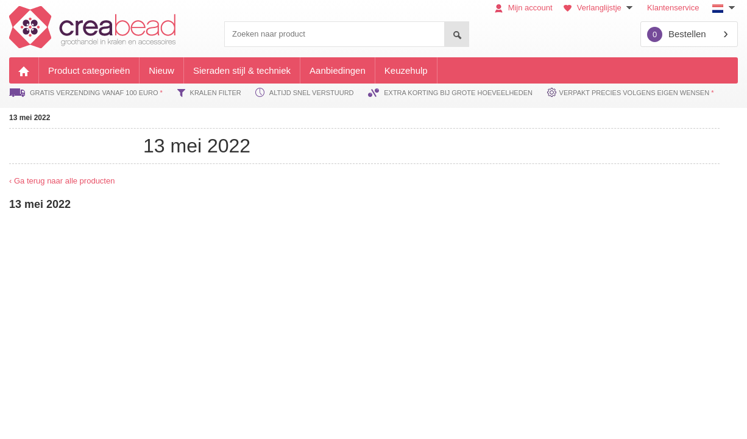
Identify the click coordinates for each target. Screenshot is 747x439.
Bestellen (676, 34)
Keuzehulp (406, 70)
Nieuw (161, 70)
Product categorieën (89, 70)
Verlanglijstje (599, 7)
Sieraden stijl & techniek (242, 70)
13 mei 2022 (29, 117)
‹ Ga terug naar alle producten (62, 180)
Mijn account (524, 7)
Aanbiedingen (338, 70)
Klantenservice (673, 7)
